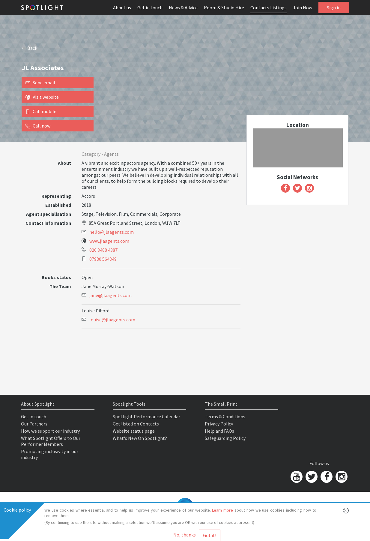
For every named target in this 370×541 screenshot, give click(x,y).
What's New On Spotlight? (140, 438)
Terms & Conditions (225, 416)
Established (58, 205)
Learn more (222, 510)
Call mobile (40, 111)
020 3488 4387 (103, 250)
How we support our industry (50, 431)
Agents (111, 154)
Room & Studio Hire (224, 8)
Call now (37, 126)
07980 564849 (103, 259)
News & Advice (183, 8)
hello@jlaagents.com (111, 232)
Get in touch (150, 8)
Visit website (42, 97)
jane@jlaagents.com (110, 295)
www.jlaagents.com (109, 241)
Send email (40, 83)
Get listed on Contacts (136, 424)
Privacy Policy (219, 424)
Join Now (302, 8)
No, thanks (184, 535)
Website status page (134, 431)
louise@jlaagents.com (112, 320)
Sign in (334, 8)
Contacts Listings (268, 8)
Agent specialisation (48, 214)
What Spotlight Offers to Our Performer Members (50, 441)
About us (122, 8)
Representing (56, 196)
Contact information (48, 223)
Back (29, 48)
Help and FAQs (219, 431)
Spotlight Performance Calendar (146, 416)
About (64, 163)
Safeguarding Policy (225, 438)
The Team (60, 286)
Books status (56, 277)
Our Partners (34, 424)
